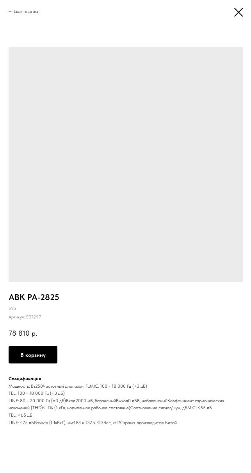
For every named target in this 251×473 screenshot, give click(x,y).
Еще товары (26, 11)
